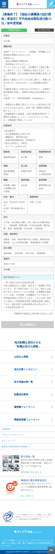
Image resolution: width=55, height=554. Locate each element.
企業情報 (6, 429)
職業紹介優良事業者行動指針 (15, 446)
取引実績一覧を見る (30, 472)
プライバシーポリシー (12, 435)
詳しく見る (26, 496)
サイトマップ (8, 440)
